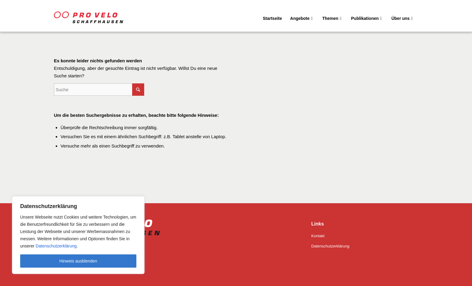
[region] (78, 235)
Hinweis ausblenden (78, 261)
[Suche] (99, 89)
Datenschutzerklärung (55, 246)
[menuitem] (272, 16)
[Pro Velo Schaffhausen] (96, 16)
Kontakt (317, 236)
